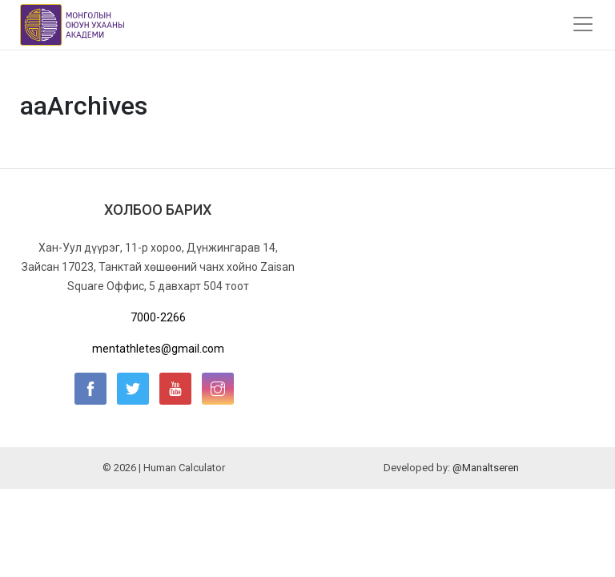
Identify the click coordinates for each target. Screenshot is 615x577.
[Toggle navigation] (583, 24)
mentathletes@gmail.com (158, 348)
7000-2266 (158, 317)
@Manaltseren (485, 468)
